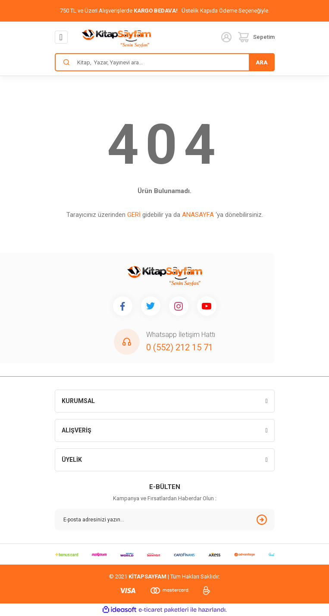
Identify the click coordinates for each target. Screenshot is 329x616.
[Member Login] (226, 37)
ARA (261, 62)
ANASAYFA (198, 215)
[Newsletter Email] (165, 519)
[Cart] (256, 37)
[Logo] (116, 37)
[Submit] (262, 519)
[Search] (165, 62)
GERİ (134, 215)
